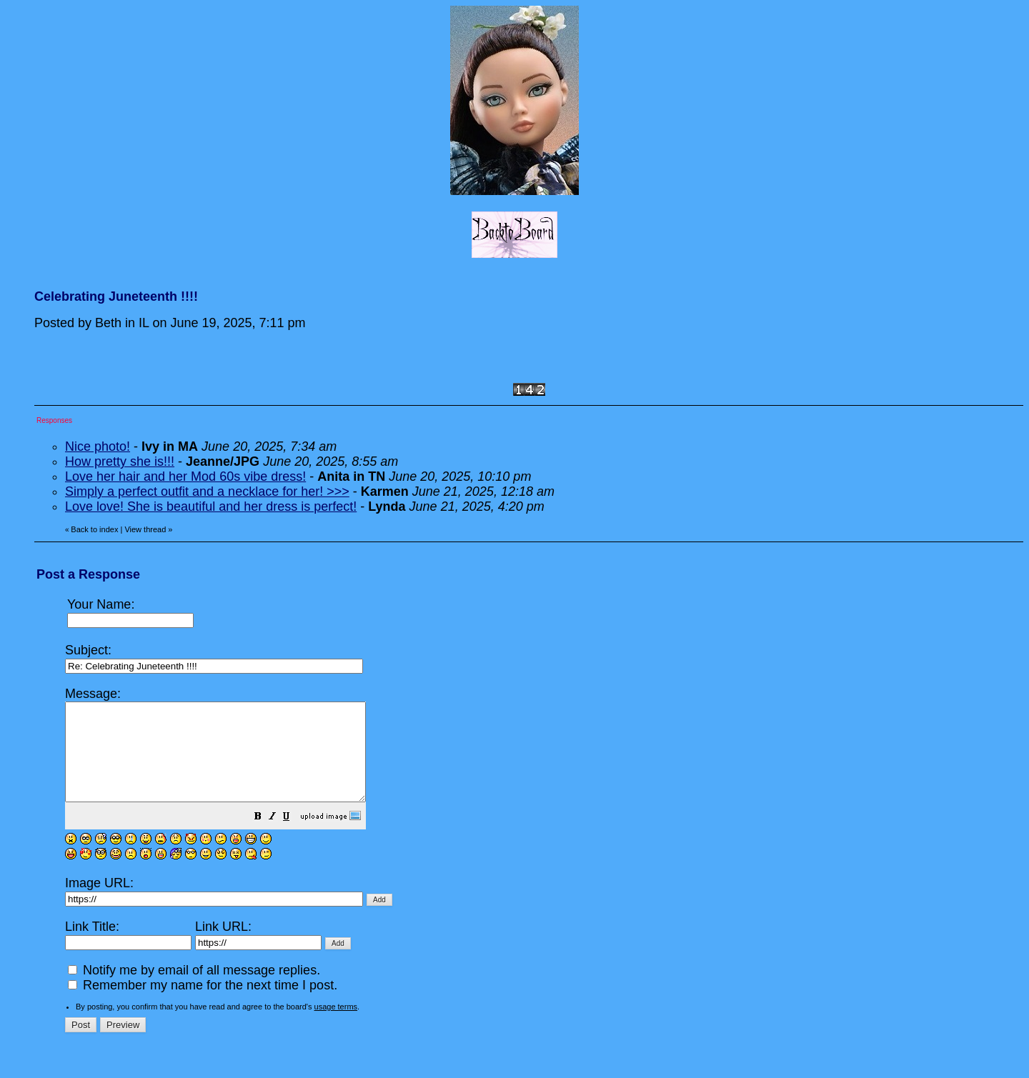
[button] (293, 836)
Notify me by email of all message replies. (194, 989)
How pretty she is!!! (119, 461)
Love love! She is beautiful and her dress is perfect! (211, 506)
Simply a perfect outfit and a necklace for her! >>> (207, 491)
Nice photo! (97, 446)
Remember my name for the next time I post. (202, 1004)
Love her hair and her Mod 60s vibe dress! (185, 476)
